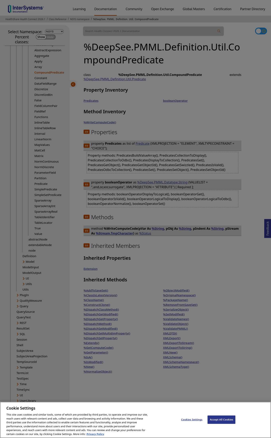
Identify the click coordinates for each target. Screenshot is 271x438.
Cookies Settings (191, 422)
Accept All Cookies (221, 422)
